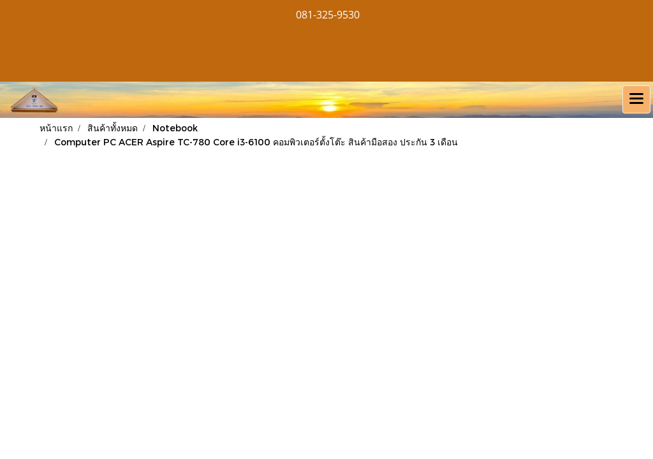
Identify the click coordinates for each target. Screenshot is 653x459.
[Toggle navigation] (636, 99)
